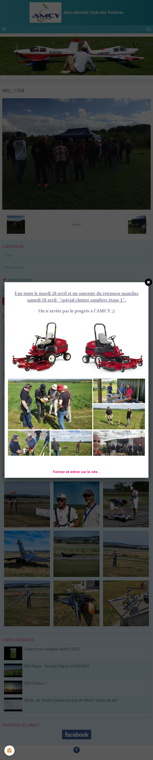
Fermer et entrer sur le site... (76, 472)
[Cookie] (10, 750)
